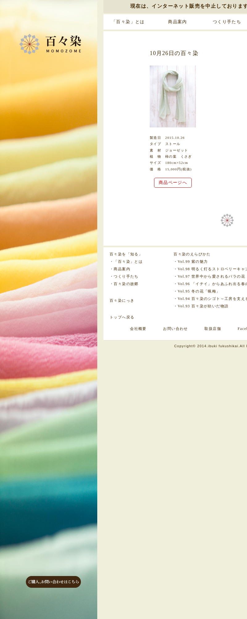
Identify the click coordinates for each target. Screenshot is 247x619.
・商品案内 (120, 269)
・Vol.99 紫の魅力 (191, 261)
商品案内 (177, 21)
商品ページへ (173, 182)
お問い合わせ (175, 329)
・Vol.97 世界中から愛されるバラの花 (209, 276)
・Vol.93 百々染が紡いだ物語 (201, 306)
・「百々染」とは (126, 261)
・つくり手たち (124, 276)
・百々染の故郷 (124, 284)
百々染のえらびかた (192, 254)
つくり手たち (227, 21)
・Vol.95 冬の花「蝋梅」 (197, 291)
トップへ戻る (122, 317)
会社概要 (138, 329)
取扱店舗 (212, 329)
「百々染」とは (128, 21)
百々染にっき (122, 300)
